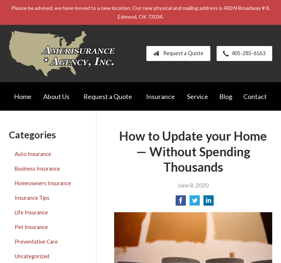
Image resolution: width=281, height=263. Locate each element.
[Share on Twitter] (195, 202)
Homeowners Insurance (43, 183)
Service (197, 96)
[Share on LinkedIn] (208, 202)
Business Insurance (37, 168)
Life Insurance (31, 212)
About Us (56, 96)
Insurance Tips (32, 198)
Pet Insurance (31, 227)
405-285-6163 (242, 53)
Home (22, 96)
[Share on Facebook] (181, 202)
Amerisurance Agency (62, 53)
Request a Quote (176, 53)
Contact (255, 96)
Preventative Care (36, 242)
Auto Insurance (33, 154)
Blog (225, 96)
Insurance (160, 96)
